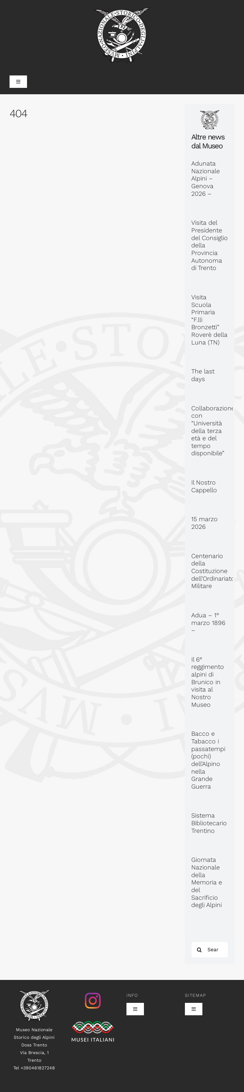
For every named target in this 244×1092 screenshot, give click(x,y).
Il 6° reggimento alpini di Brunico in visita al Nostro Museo (207, 682)
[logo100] (34, 992)
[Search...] (209, 950)
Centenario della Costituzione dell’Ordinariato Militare (213, 571)
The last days (202, 375)
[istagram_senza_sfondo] (93, 992)
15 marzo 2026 (204, 522)
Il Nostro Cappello (204, 486)
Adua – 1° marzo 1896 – (208, 623)
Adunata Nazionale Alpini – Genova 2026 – (205, 178)
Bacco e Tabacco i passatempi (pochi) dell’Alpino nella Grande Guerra (208, 760)
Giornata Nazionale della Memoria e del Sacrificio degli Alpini (206, 882)
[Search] (199, 950)
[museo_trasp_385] (122, 10)
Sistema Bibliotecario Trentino (209, 823)
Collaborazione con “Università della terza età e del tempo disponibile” (213, 431)
